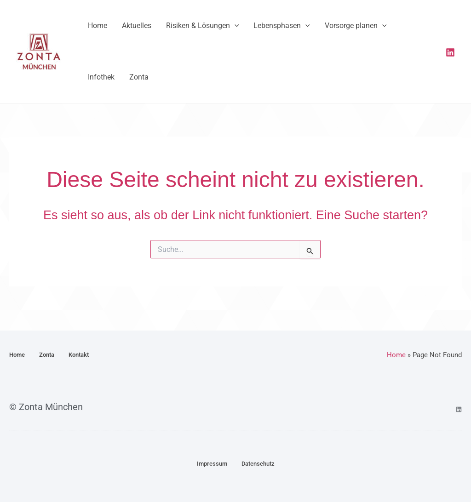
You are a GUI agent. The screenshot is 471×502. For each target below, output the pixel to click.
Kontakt (79, 354)
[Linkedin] (450, 57)
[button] (225, 28)
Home (17, 354)
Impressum (212, 463)
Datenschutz (258, 463)
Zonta (46, 354)
